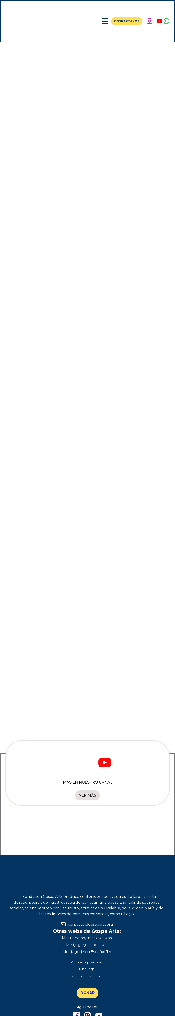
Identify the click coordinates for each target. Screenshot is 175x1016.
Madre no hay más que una (87, 938)
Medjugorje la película (87, 945)
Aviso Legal (87, 969)
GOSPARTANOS (126, 21)
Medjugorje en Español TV (87, 952)
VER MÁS (87, 795)
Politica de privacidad (87, 962)
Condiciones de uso (87, 976)
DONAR (87, 993)
